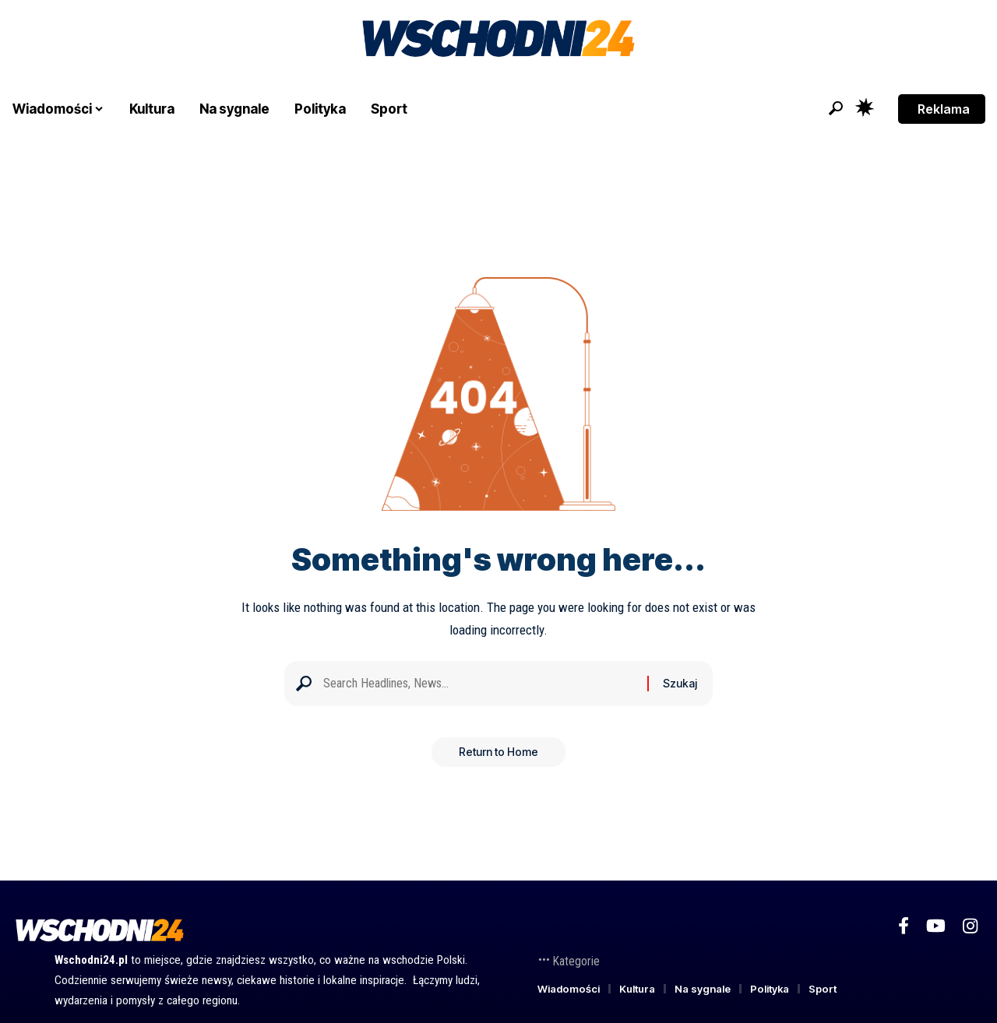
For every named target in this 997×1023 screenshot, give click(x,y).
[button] (836, 108)
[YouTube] (935, 926)
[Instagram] (970, 926)
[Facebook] (903, 926)
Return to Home (498, 756)
